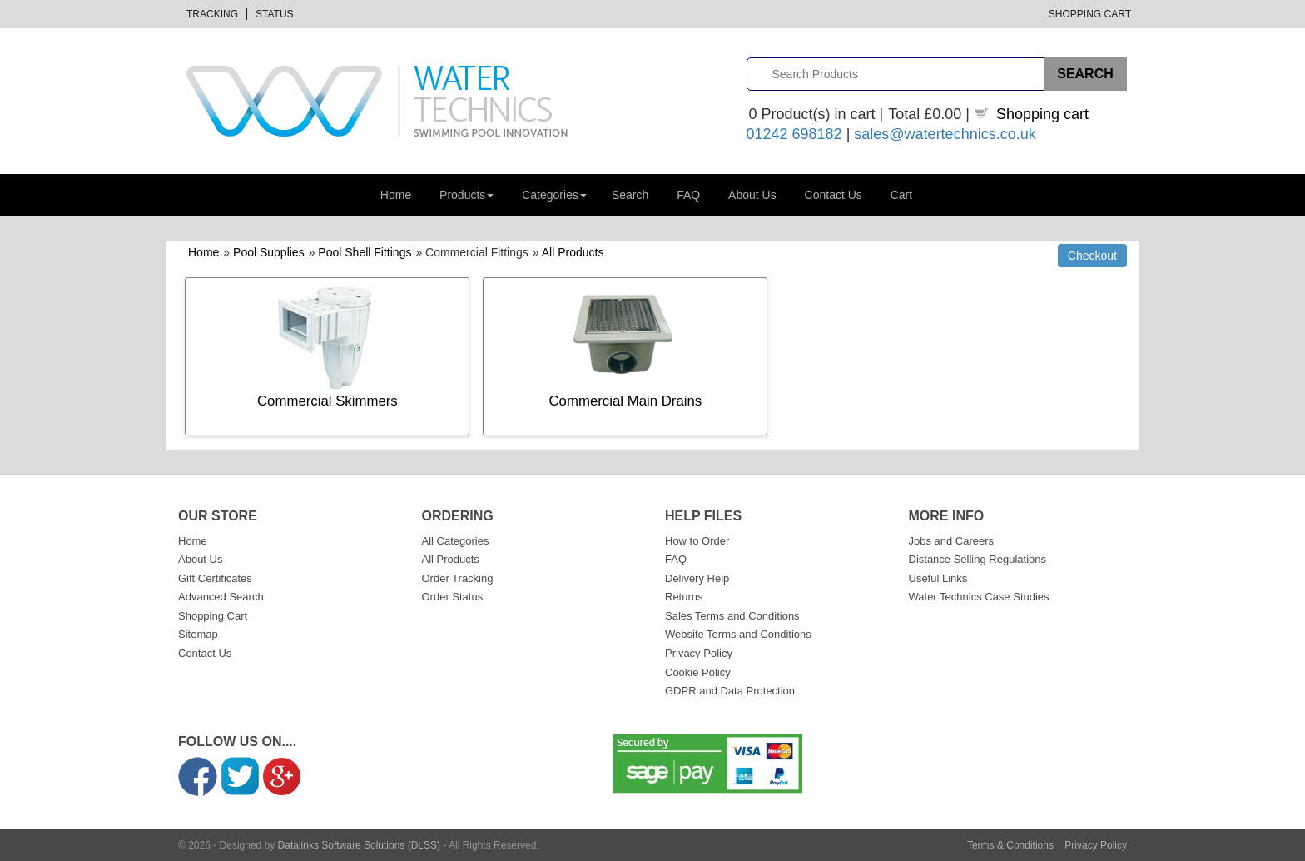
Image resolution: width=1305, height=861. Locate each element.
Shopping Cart (1090, 14)
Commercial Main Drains (625, 401)
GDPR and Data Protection (730, 690)
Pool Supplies (269, 252)
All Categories (455, 541)
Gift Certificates (215, 578)
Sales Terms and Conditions (732, 616)
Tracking (212, 14)
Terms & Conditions (1010, 845)
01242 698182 (794, 134)
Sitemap (198, 634)
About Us (752, 195)
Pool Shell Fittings (364, 252)
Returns (684, 596)
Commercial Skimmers (327, 401)
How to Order (697, 541)
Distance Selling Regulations (977, 559)
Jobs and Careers (952, 541)
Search (630, 195)
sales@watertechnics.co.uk (944, 134)
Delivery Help (697, 578)
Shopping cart (1042, 114)
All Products (573, 252)
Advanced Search (221, 596)
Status (275, 14)
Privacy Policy (698, 653)
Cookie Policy (698, 672)
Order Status (453, 596)
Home (395, 195)
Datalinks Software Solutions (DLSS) (359, 845)
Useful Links (938, 578)
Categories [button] (554, 195)
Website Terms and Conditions (738, 634)
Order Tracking (458, 578)
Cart (901, 195)
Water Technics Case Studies (979, 596)
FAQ (688, 195)
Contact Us (833, 195)
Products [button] (466, 195)
